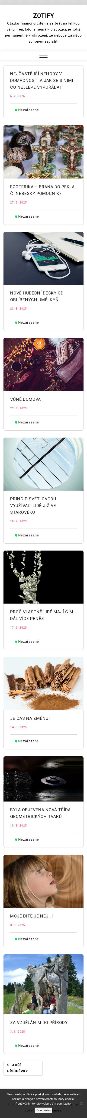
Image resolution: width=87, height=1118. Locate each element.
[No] (81, 1103)
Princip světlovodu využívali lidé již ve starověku (33, 505)
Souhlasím (43, 1110)
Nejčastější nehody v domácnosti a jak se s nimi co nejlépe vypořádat (41, 80)
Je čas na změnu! (30, 718)
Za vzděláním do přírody (39, 1022)
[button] (43, 56)
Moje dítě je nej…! (31, 916)
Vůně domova (25, 399)
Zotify (43, 16)
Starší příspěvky (17, 1068)
